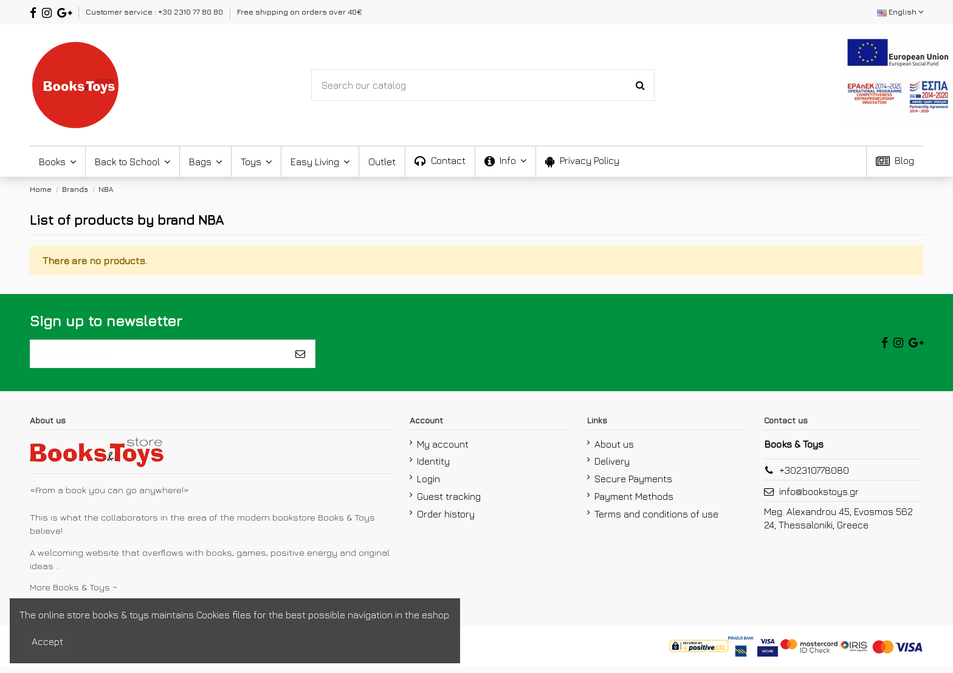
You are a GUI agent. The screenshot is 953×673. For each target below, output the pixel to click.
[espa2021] (898, 74)
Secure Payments (633, 485)
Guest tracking (449, 502)
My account (443, 450)
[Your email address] (158, 357)
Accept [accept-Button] (47, 641)
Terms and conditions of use (656, 520)
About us (614, 450)
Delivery (612, 468)
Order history (446, 520)
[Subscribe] (300, 357)
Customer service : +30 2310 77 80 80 (155, 11)
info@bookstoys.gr (819, 498)
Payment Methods (633, 502)
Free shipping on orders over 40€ (299, 11)
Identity (433, 468)
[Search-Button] (640, 85)
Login (428, 485)
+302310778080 (814, 476)
